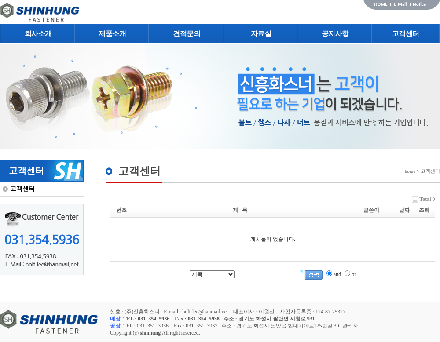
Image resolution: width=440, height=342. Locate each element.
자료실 (261, 33)
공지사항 (335, 33)
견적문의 (186, 33)
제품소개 (112, 33)
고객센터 (405, 33)
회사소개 (38, 33)
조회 (424, 210)
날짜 (404, 210)
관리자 (350, 326)
